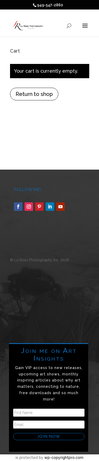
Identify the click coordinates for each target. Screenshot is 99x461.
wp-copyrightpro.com (63, 457)
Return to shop (34, 94)
